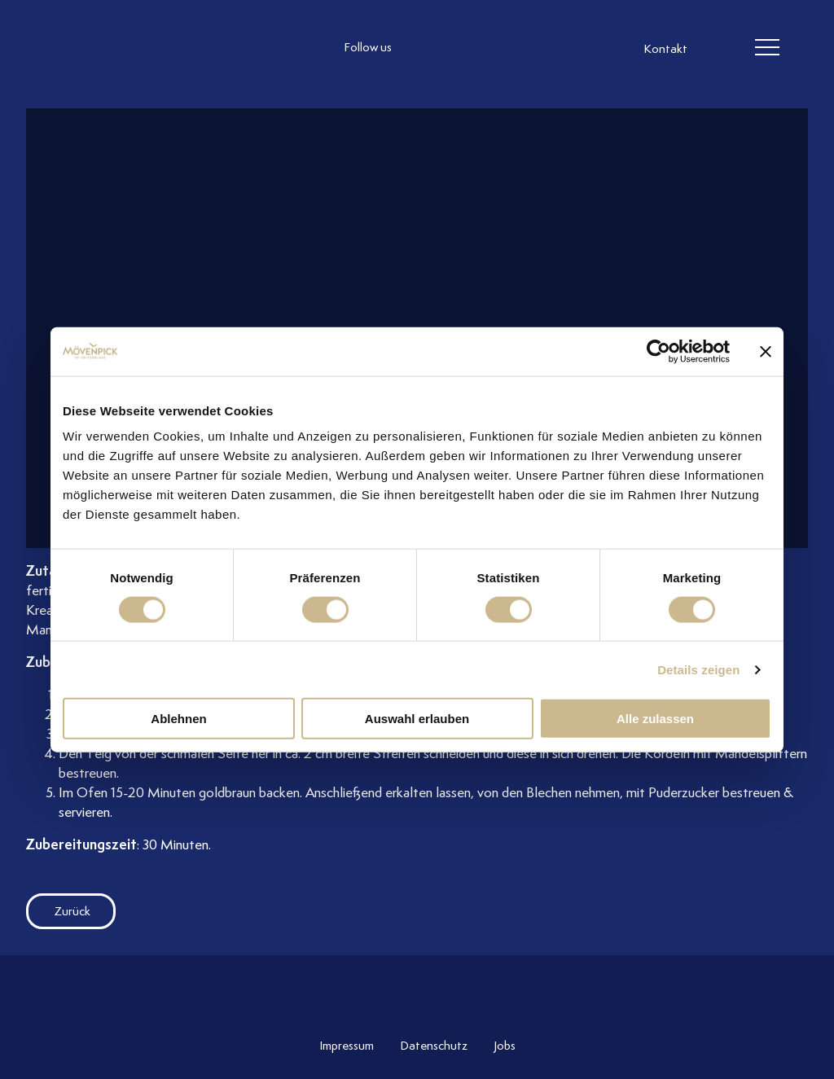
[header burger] (767, 48)
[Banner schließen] (765, 351)
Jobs (505, 1045)
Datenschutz (433, 1045)
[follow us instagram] (425, 48)
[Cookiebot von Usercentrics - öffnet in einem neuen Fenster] (658, 351)
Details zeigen (698, 669)
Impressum (346, 1045)
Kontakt (665, 49)
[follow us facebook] (457, 48)
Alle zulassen (655, 719)
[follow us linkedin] (490, 48)
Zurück (58, 911)
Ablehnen (178, 719)
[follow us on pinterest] (523, 48)
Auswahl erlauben (417, 719)
